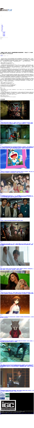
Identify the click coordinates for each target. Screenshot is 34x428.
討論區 (2, 26)
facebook (4, 55)
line (7, 55)
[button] (18, 31)
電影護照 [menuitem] (4, 34)
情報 (2, 25)
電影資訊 (2, 55)
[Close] (1, 38)
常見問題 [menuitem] (4, 32)
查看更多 (1, 392)
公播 (2, 28)
